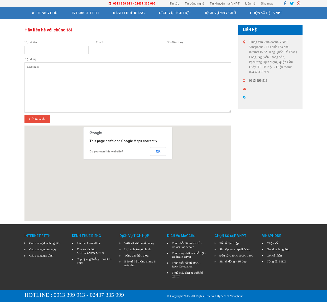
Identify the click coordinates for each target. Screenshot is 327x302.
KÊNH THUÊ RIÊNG (129, 13)
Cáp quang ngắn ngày (42, 249)
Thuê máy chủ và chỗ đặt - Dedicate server (189, 255)
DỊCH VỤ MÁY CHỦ (220, 13)
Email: (100, 42)
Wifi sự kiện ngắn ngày (139, 243)
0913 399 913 (258, 80)
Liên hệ (250, 3)
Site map (267, 3)
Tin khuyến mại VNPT (225, 3)
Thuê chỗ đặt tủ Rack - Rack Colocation (186, 264)
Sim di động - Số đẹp (232, 261)
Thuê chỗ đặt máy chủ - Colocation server (187, 245)
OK (158, 151)
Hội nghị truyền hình (137, 249)
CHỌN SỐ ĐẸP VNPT (266, 13)
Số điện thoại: (176, 42)
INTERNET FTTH (85, 13)
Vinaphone (42, 25)
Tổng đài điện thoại (136, 255)
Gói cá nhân (274, 255)
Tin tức (174, 3)
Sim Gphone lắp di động (234, 249)
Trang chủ (44, 13)
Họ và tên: (31, 42)
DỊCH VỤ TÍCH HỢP (174, 13)
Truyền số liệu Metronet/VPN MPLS (90, 251)
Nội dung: (30, 59)
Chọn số (272, 243)
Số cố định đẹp (229, 243)
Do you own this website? (106, 151)
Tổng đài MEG (276, 261)
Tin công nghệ (194, 3)
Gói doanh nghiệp (278, 249)
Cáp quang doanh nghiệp (44, 243)
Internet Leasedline (89, 243)
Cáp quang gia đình (41, 255)
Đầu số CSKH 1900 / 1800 (236, 255)
